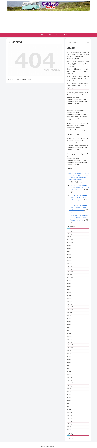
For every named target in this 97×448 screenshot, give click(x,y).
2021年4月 (70, 400)
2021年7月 (70, 391)
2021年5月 (70, 397)
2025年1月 (70, 269)
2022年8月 (70, 353)
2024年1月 (70, 304)
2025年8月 (70, 248)
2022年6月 (70, 359)
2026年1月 (70, 237)
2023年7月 (70, 321)
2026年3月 (70, 231)
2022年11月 (70, 345)
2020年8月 (70, 424)
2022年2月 (70, 371)
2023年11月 (70, 310)
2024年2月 (70, 301)
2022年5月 (70, 362)
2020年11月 (70, 415)
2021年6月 (70, 394)
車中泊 (71, 438)
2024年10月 (70, 277)
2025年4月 (70, 260)
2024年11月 (70, 275)
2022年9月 (70, 351)
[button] (88, 42)
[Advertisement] (48, 22)
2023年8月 (70, 318)
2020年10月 (70, 418)
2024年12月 (70, 272)
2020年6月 (70, 427)
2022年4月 (70, 365)
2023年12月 (70, 307)
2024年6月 (70, 289)
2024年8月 (70, 283)
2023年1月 (70, 339)
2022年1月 (70, 374)
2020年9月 (70, 421)
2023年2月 (70, 336)
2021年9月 (70, 386)
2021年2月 (70, 406)
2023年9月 (70, 315)
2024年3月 (70, 298)
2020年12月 (70, 412)
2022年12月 (70, 342)
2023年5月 (70, 327)
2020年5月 (70, 429)
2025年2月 (70, 266)
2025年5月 (70, 257)
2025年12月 (70, 239)
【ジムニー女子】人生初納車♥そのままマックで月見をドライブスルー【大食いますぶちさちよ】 (78, 64)
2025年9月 (70, 245)
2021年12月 (70, 377)
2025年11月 (70, 242)
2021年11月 (70, 380)
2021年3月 (70, 403)
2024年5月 (70, 292)
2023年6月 (70, 324)
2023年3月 (70, 333)
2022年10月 (70, 348)
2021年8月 (70, 389)
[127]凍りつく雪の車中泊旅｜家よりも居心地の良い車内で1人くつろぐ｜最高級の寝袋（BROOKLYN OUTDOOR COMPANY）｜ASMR (78, 55)
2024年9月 (70, 280)
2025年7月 (70, 251)
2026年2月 (70, 234)
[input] (78, 42)
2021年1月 (70, 409)
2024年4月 (70, 295)
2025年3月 (70, 263)
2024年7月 (70, 286)
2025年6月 (70, 254)
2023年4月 (70, 330)
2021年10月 (70, 383)
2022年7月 (70, 356)
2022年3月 (70, 368)
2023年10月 (70, 313)
